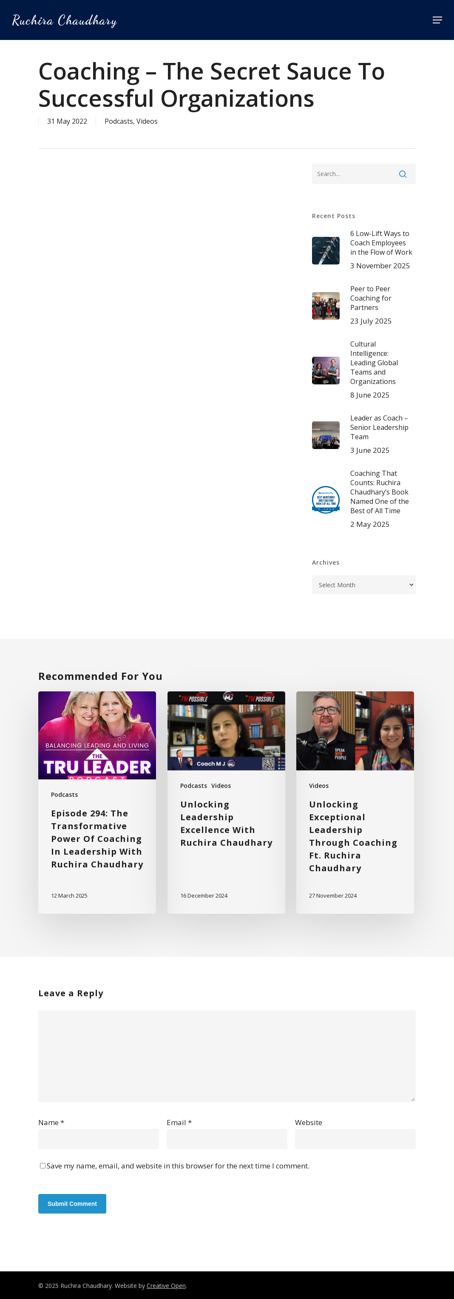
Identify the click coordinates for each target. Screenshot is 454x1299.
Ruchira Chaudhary (64, 20)
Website (308, 1122)
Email (179, 1122)
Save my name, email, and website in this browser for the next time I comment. (178, 1166)
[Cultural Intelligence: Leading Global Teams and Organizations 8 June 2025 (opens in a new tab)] (364, 370)
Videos (147, 121)
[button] (437, 20)
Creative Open (166, 1286)
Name (51, 1122)
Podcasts (119, 121)
